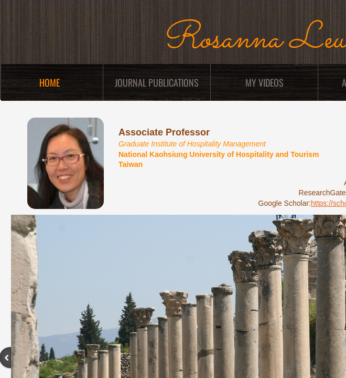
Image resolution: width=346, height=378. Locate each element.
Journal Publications (157, 82)
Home (49, 82)
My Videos (264, 82)
